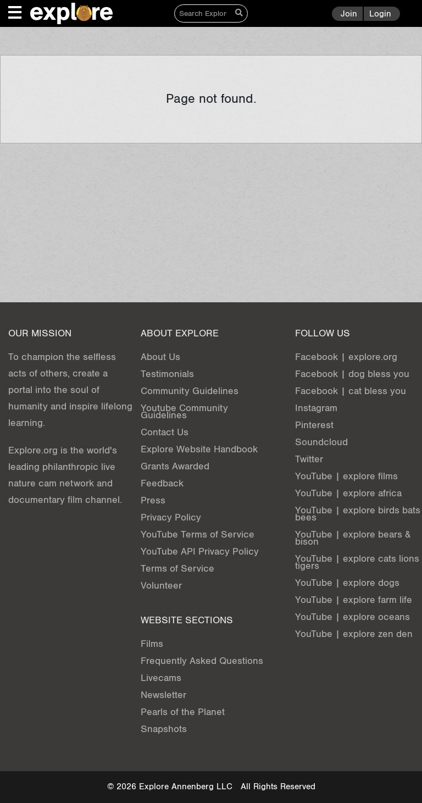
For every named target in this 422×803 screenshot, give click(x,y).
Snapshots (164, 729)
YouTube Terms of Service (197, 534)
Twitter (309, 459)
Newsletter (163, 695)
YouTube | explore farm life (353, 600)
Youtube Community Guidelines (184, 411)
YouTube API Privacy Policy (200, 551)
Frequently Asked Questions (202, 661)
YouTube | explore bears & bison (352, 538)
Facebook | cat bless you (350, 391)
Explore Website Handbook (199, 449)
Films (152, 644)
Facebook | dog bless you (352, 374)
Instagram (316, 408)
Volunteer (161, 585)
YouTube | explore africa (348, 493)
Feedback (162, 483)
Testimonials (167, 374)
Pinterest (314, 425)
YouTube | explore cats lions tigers (357, 562)
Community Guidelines (189, 391)
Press (153, 500)
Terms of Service (177, 568)
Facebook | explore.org (346, 357)
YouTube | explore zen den (354, 634)
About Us (160, 357)
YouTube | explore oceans (352, 617)
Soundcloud (321, 442)
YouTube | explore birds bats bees (357, 514)
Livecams (161, 678)
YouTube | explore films (346, 476)
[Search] (203, 13)
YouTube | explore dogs (347, 583)
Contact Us (164, 432)
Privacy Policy (171, 517)
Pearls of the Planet (183, 712)
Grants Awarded (175, 466)
